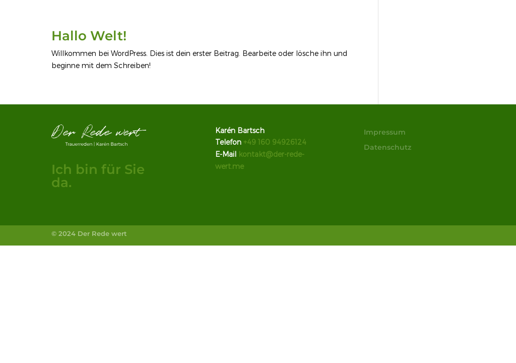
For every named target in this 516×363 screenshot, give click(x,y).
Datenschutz (387, 148)
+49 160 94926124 (274, 142)
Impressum (385, 133)
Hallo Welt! (88, 36)
